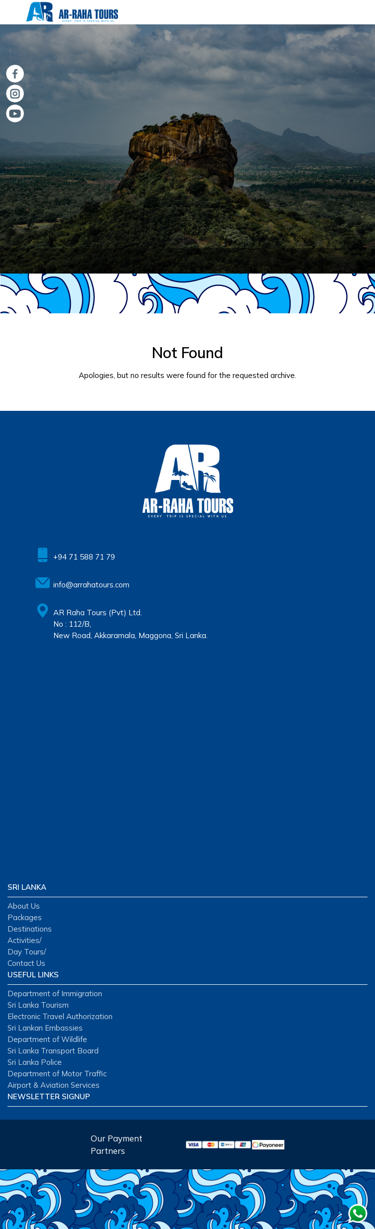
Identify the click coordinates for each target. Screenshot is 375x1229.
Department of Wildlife (47, 1039)
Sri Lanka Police (34, 1062)
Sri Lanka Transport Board (53, 1050)
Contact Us (26, 963)
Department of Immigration (54, 993)
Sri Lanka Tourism (38, 1005)
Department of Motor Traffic (57, 1073)
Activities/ (24, 940)
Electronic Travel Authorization (60, 1016)
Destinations (29, 929)
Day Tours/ (26, 951)
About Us (23, 906)
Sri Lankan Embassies (45, 1028)
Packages (24, 917)
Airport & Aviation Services (53, 1085)
